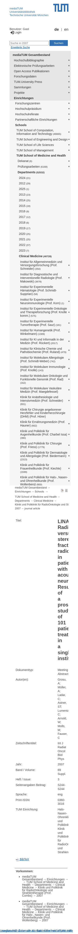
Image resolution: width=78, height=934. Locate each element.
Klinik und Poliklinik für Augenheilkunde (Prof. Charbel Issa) (43, 434)
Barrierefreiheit (46, 930)
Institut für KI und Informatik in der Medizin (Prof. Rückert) (42, 341)
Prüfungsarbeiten (33, 166)
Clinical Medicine (35, 256)
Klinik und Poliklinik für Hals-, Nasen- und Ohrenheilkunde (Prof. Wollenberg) (44, 481)
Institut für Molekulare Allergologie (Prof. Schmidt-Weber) (42, 359)
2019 (24, 228)
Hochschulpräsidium (28, 108)
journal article (32, 508)
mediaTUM (16, 8)
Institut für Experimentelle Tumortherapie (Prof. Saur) (40, 323)
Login (15, 32)
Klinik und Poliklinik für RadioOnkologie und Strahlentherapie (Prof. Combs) (42, 891)
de (56, 29)
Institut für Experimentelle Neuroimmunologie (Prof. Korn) (42, 301)
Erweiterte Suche (20, 47)
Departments (31, 172)
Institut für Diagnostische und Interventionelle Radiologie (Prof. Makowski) (41, 278)
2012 (24, 183)
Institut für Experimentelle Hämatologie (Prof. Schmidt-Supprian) (38, 290)
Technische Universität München (29, 15)
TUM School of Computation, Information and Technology (38, 132)
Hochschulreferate (27, 114)
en (66, 29)
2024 (24, 178)
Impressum (65, 930)
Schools (20, 125)
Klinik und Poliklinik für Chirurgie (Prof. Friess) (41, 445)
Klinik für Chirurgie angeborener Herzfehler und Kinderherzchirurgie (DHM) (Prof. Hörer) (42, 413)
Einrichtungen (23, 98)
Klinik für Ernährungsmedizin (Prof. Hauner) (42, 423)
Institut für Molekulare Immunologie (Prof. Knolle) (43, 368)
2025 (24, 189)
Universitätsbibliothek (22, 11)
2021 (24, 239)
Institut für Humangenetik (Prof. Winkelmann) (40, 332)
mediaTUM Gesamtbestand (31, 55)
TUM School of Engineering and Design (42, 139)
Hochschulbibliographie (29, 60)
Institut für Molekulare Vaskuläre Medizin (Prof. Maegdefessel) (41, 390)
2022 (24, 245)
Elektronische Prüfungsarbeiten (34, 65)
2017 (24, 217)
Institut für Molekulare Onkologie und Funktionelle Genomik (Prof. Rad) (44, 379)
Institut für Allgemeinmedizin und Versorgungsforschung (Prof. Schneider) (41, 265)
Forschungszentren (27, 103)
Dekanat (25, 161)
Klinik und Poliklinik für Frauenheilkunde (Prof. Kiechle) (40, 468)
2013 (24, 194)
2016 (24, 211)
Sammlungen (22, 87)
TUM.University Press (28, 82)
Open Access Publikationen (31, 71)
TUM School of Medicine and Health (41, 155)
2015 (24, 206)
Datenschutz (27, 930)
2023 (24, 250)
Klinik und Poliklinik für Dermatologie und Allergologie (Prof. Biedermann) (43, 456)
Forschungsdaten (25, 76)
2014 (24, 200)
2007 (18, 508)
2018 (24, 222)
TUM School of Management (34, 150)
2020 (24, 233)
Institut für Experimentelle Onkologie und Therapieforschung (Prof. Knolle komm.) (43, 312)
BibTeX (22, 859)
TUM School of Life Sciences (35, 145)
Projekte (19, 92)
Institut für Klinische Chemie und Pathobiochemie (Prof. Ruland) (43, 350)
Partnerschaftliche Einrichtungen (36, 119)
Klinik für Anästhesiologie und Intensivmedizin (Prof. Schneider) (41, 400)
